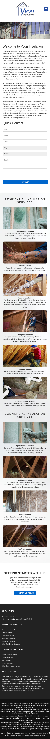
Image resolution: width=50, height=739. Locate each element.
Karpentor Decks (17, 714)
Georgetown (30, 681)
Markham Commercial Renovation (23, 726)
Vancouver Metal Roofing (8, 712)
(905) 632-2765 (8, 616)
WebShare (29, 720)
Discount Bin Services (31, 714)
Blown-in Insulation (25, 291)
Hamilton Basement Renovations (38, 709)
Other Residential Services (25, 392)
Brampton (44, 679)
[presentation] (19, 175)
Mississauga (6, 681)
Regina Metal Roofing (35, 729)
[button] (3, 30)
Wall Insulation (25, 506)
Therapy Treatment (8, 729)
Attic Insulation (25, 256)
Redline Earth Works (21, 729)
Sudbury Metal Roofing (43, 726)
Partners (42, 735)
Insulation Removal (25, 360)
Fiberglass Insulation (25, 326)
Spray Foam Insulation (25, 223)
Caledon (38, 681)
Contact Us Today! (25, 593)
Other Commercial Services (11, 666)
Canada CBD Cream (6, 726)
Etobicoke (14, 681)
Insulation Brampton (7, 703)
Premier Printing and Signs (25, 712)
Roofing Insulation (25, 541)
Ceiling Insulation (25, 472)
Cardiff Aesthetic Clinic (42, 712)
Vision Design (34, 735)
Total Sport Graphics (20, 709)
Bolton (44, 681)
